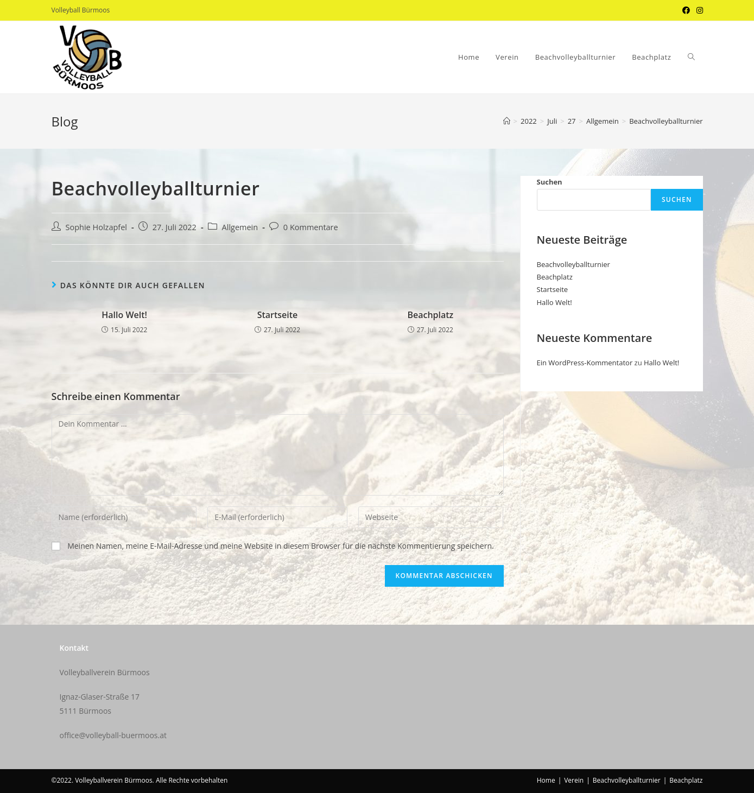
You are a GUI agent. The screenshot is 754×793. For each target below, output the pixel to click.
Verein (574, 780)
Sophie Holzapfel (97, 227)
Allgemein (240, 227)
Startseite (277, 315)
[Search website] (691, 57)
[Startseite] (506, 121)
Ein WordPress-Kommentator (585, 362)
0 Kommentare (310, 227)
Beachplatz (430, 315)
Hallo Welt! (124, 315)
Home (546, 780)
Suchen (549, 182)
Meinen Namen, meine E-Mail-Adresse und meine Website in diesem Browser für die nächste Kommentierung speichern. (280, 546)
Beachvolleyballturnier (573, 264)
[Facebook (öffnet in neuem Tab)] (686, 10)
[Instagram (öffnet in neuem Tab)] (698, 10)
